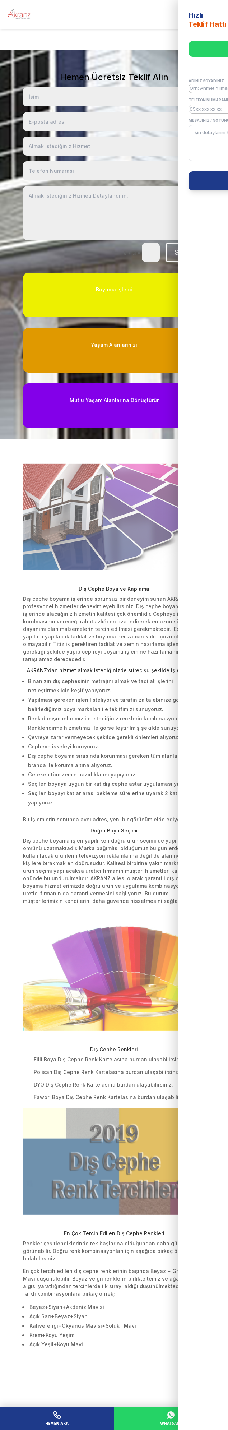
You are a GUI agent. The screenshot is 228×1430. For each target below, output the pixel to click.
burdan (138, 1059)
